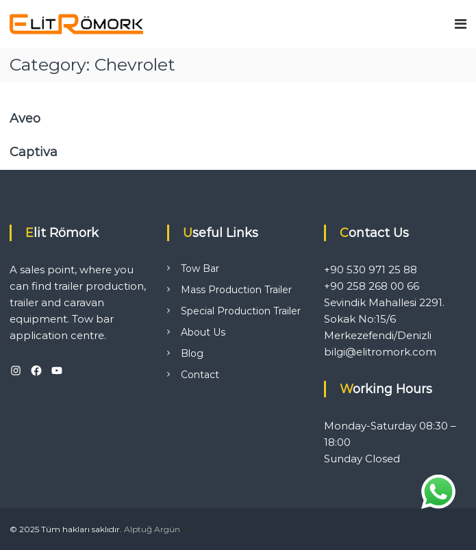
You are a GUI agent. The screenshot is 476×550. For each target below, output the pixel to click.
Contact (200, 374)
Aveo (25, 118)
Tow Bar (200, 268)
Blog (192, 353)
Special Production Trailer (241, 311)
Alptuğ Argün (152, 529)
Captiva (34, 152)
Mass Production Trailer (236, 290)
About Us (203, 332)
